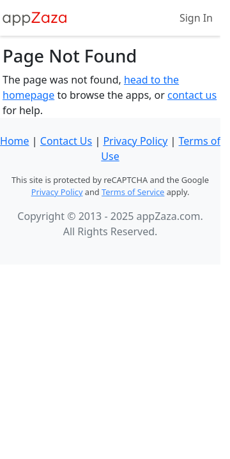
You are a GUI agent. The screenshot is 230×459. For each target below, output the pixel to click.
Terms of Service (133, 192)
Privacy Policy (135, 141)
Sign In (196, 18)
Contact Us (66, 141)
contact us (192, 95)
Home (14, 141)
